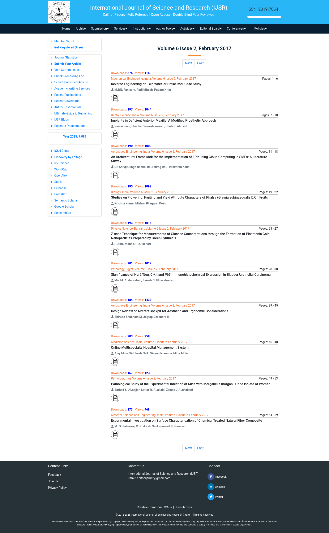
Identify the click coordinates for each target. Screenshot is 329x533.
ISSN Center (62, 151)
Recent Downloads (66, 101)
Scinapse (60, 188)
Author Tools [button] (165, 28)
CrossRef (60, 194)
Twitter (215, 496)
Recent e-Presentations (69, 126)
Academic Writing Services (72, 88)
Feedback (54, 475)
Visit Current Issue (66, 70)
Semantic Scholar (66, 200)
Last (200, 63)
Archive (81, 28)
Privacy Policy (57, 488)
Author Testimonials (67, 107)
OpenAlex (60, 175)
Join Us (53, 481)
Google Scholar (64, 206)
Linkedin (216, 486)
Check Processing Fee (69, 76)
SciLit (58, 182)
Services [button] (120, 28)
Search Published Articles (71, 82)
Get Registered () (68, 47)
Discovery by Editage (68, 157)
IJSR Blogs (61, 119)
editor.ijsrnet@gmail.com (154, 478)
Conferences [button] (236, 28)
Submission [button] (100, 28)
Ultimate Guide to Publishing (73, 113)
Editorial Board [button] (211, 28)
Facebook (217, 476)
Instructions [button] (142, 28)
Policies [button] (260, 28)
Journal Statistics (66, 57)
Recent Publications (67, 95)
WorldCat (60, 169)
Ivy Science (61, 163)
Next (188, 63)
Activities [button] (187, 28)
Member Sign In (64, 41)
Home (66, 28)
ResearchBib (62, 213)
